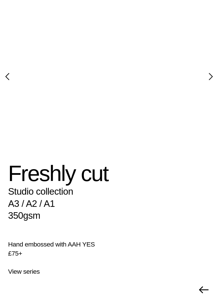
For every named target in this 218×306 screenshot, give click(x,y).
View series (24, 271)
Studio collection (40, 191)
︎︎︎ (203, 290)
